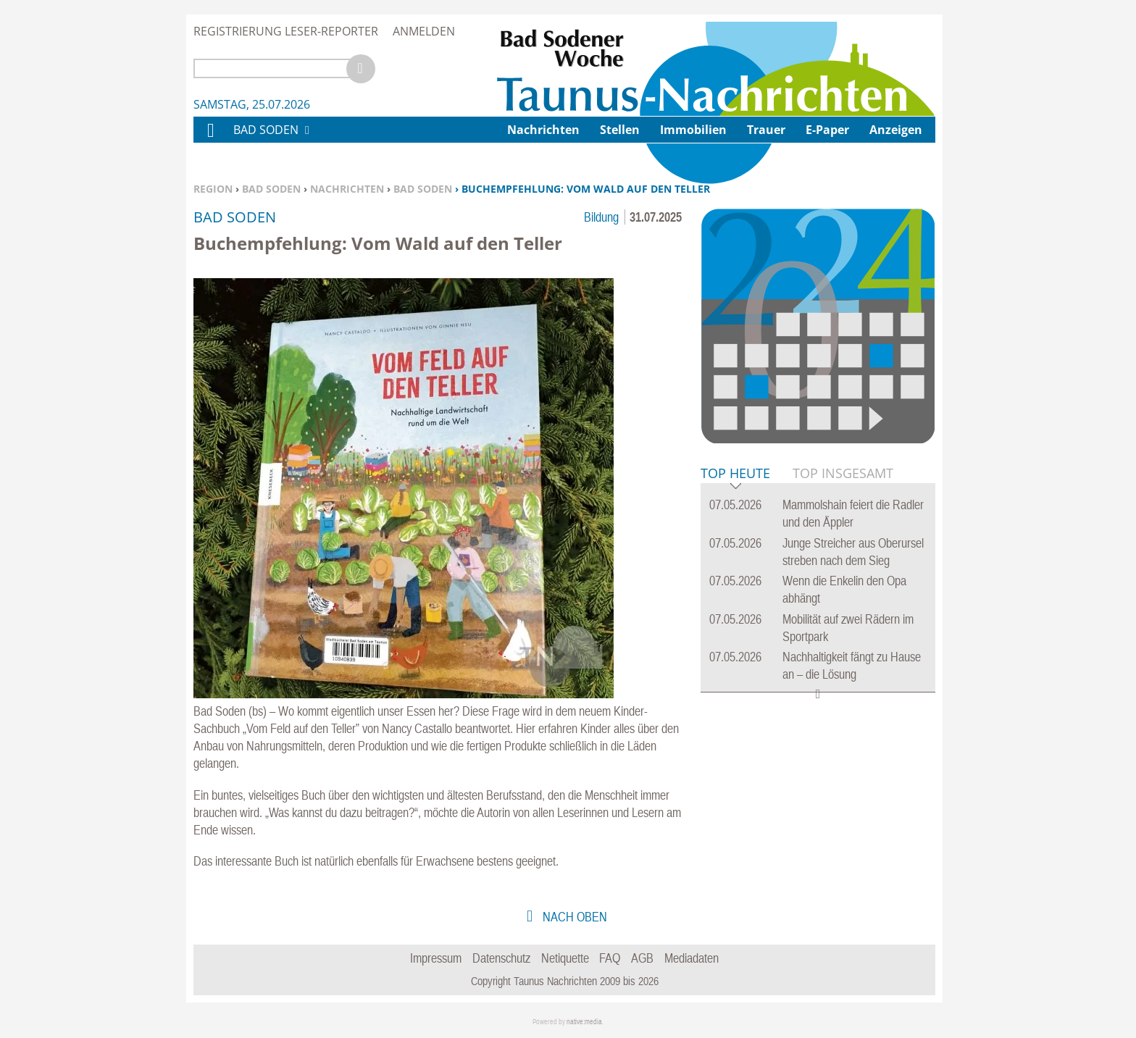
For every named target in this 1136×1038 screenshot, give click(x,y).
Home (210, 139)
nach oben (573, 916)
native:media (584, 1022)
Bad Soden (271, 189)
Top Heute (735, 474)
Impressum (436, 958)
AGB (642, 958)
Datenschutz (501, 958)
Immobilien (693, 130)
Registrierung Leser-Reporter (285, 31)
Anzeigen (895, 130)
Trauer (766, 130)
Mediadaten (691, 958)
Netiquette (565, 958)
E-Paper (827, 130)
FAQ (609, 958)
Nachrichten (347, 189)
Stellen (620, 130)
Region (213, 189)
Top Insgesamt (843, 473)
